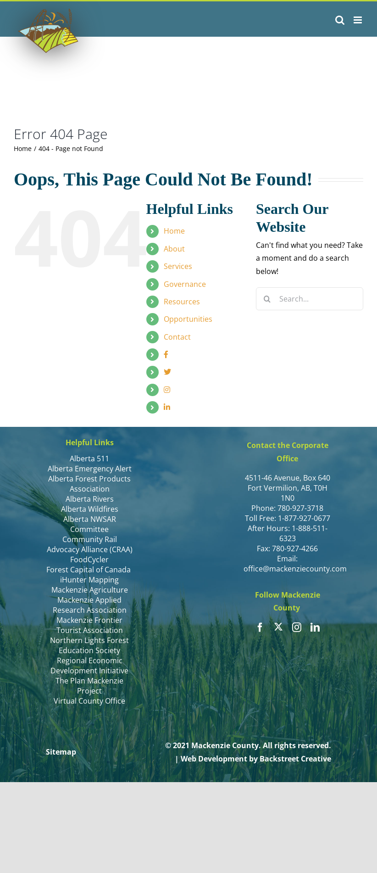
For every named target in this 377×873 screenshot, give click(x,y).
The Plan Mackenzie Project (89, 686)
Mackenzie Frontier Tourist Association (89, 625)
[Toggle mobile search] (339, 20)
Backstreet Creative (295, 759)
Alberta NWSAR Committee (89, 524)
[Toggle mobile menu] (358, 20)
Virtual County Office (89, 701)
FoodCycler (89, 559)
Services (178, 266)
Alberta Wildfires (89, 509)
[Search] (267, 298)
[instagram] (296, 627)
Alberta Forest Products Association (89, 484)
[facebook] (260, 627)
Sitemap (61, 752)
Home (174, 231)
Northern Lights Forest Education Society (89, 645)
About (174, 249)
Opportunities (188, 319)
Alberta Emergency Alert (90, 469)
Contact (177, 337)
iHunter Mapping (89, 580)
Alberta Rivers (90, 499)
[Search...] (309, 298)
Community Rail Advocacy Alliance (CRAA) (90, 544)
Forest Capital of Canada (89, 570)
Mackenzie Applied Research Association (90, 605)
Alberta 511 (89, 458)
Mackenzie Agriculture (89, 590)
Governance (185, 284)
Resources (182, 302)
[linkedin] (315, 627)
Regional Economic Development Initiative (89, 665)
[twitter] (278, 626)
